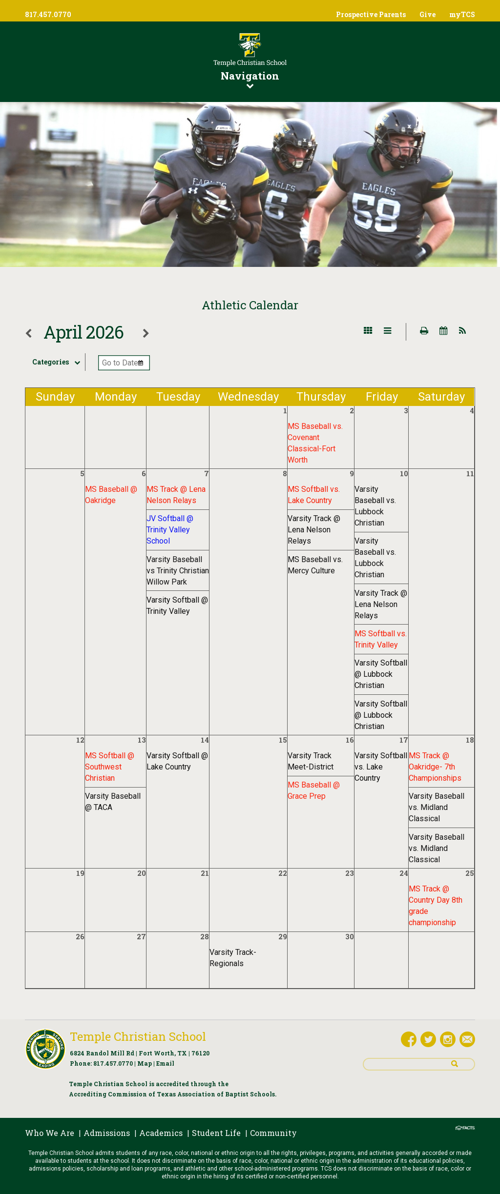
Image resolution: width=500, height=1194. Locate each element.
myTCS (462, 14)
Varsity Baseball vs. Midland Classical (436, 807)
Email (165, 1063)
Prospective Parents (371, 14)
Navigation (250, 79)
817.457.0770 (113, 1063)
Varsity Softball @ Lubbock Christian (380, 674)
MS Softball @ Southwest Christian (109, 767)
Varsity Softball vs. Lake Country (380, 767)
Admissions (106, 1133)
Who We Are (49, 1133)
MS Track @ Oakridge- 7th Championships (435, 767)
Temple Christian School (138, 1036)
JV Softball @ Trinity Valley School (169, 530)
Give (427, 14)
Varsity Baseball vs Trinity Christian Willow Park (177, 571)
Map (144, 1063)
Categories (58, 362)
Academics (161, 1133)
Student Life (216, 1133)
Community (273, 1133)
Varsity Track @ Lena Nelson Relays (314, 530)
